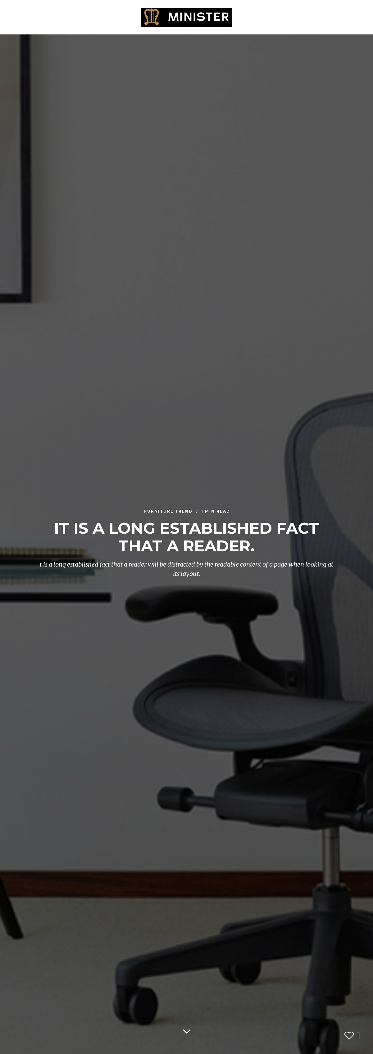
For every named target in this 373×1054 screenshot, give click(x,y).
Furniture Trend (169, 511)
